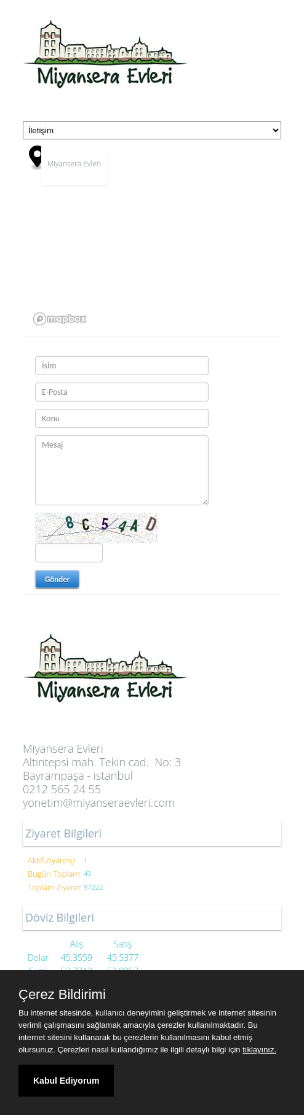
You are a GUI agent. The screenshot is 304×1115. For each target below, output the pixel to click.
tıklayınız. (259, 1049)
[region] (152, 238)
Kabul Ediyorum (66, 1081)
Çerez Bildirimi (62, 995)
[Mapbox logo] (60, 319)
